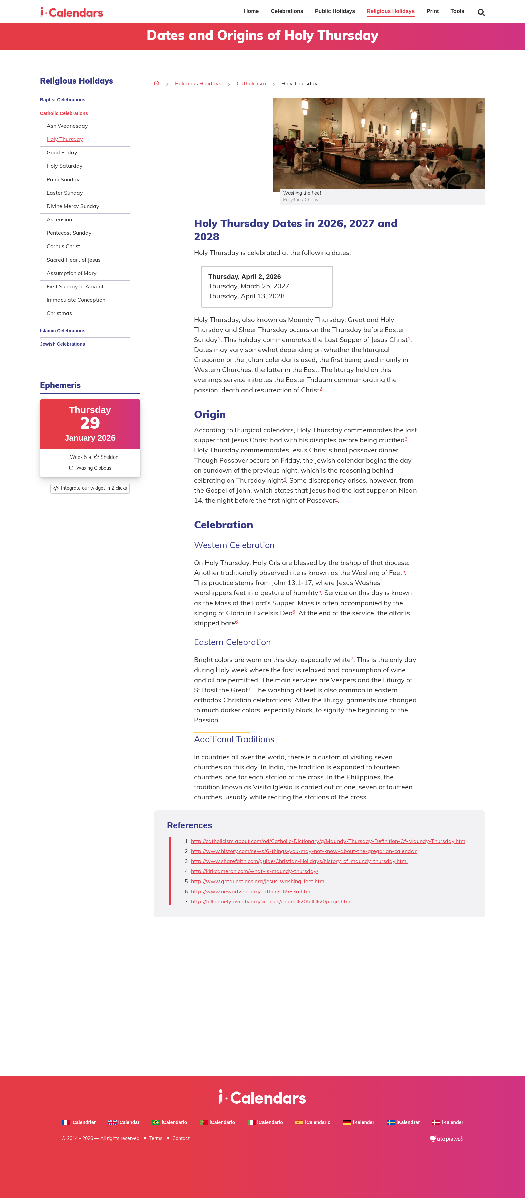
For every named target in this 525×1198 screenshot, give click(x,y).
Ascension (59, 220)
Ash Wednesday (67, 126)
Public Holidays (335, 11)
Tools (457, 11)
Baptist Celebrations (62, 99)
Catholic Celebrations (64, 113)
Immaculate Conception (76, 300)
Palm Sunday (63, 180)
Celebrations (287, 11)
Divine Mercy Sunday (73, 206)
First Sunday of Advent (75, 287)
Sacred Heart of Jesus (74, 260)
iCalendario (169, 1122)
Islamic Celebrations (62, 330)
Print (433, 11)
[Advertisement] (210, 145)
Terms (155, 1138)
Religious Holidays (391, 11)
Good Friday (62, 153)
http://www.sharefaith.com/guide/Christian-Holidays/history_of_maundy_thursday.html (299, 861)
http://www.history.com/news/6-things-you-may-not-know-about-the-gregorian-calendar (304, 851)
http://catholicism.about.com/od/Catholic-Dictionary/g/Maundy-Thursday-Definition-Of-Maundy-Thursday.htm (328, 841)
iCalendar (124, 1122)
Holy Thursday (65, 139)
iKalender (358, 1122)
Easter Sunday (65, 193)
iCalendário (217, 1122)
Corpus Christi (64, 247)
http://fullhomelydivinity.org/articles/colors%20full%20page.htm (270, 902)
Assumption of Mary (72, 273)
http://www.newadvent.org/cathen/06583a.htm (250, 892)
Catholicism (251, 84)
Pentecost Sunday (69, 233)
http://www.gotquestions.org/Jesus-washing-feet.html (258, 882)
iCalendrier (79, 1122)
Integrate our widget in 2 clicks (90, 488)
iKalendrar (403, 1122)
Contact (181, 1138)
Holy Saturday (65, 166)
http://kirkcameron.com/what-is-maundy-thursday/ (254, 871)
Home (251, 11)
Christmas (59, 313)
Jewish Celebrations (62, 344)
